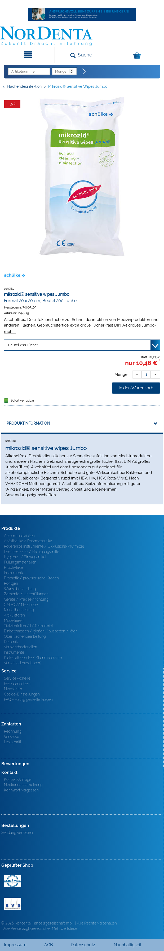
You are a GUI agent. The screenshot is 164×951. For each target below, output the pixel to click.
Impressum (15, 944)
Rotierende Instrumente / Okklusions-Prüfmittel (44, 546)
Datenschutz (83, 944)
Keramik (11, 642)
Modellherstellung (19, 610)
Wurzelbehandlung (20, 589)
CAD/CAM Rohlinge (21, 604)
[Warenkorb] (135, 55)
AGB (48, 944)
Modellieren (14, 620)
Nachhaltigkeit (127, 944)
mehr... (10, 331)
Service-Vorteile (17, 678)
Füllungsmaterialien (20, 562)
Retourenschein (17, 683)
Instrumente (14, 573)
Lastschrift (12, 742)
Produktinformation (28, 423)
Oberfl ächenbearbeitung (25, 636)
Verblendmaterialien (20, 647)
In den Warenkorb (136, 387)
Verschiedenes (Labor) (22, 663)
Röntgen (11, 583)
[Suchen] (81, 55)
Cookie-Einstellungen (22, 694)
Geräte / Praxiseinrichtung (26, 599)
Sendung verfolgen (17, 832)
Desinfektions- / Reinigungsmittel (32, 551)
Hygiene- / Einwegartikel (25, 557)
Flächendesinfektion (24, 86)
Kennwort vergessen (21, 790)
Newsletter (13, 689)
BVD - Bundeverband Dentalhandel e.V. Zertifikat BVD (12, 904)
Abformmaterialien (19, 536)
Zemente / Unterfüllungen (26, 594)
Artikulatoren (14, 615)
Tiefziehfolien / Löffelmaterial (28, 626)
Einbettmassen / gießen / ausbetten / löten (41, 631)
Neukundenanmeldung (23, 785)
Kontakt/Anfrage (17, 779)
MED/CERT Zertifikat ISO (12, 881)
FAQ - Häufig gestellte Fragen (28, 699)
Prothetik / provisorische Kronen (31, 578)
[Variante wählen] (82, 345)
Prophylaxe (13, 567)
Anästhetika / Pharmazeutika (28, 541)
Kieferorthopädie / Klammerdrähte (33, 657)
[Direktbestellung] (84, 71)
